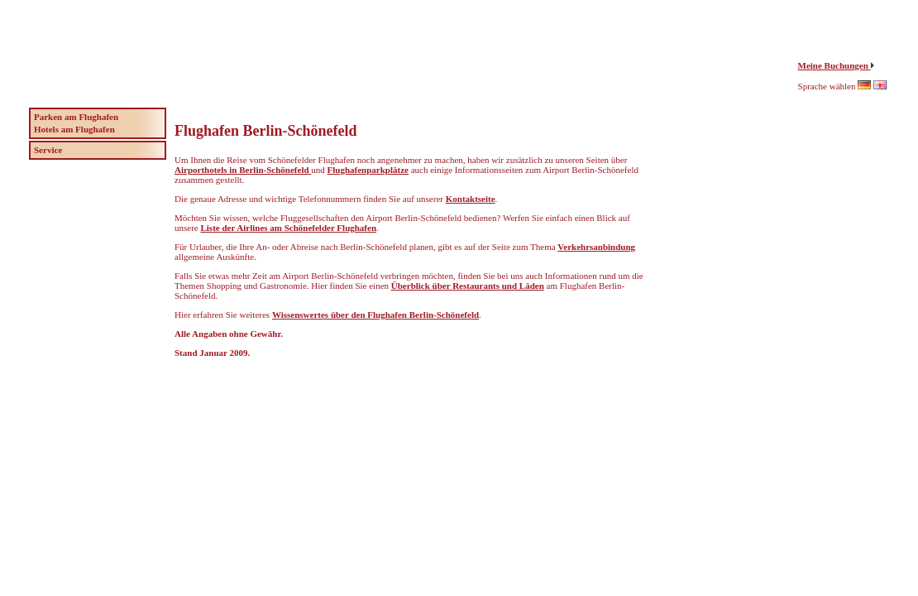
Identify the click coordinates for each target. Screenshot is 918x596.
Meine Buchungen (834, 65)
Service (48, 150)
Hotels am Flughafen (74, 129)
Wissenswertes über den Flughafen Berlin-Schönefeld (375, 315)
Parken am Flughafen (76, 117)
